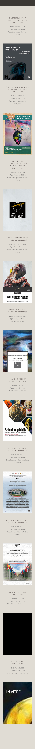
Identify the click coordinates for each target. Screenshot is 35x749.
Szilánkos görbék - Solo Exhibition (18, 380)
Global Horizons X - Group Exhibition (17, 311)
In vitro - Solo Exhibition (17, 662)
